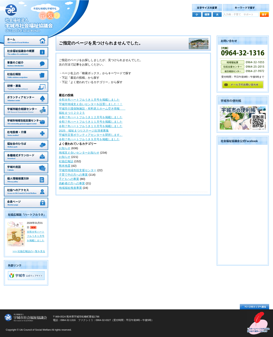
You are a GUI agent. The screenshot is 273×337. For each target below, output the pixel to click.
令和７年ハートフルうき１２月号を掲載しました (91, 117)
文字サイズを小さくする (197, 14)
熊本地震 (64, 165)
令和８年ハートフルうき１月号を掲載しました (35, 236)
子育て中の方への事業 (73, 174)
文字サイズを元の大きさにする (207, 14)
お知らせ (64, 148)
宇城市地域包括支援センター (77, 170)
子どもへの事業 (69, 178)
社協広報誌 (66, 161)
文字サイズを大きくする (217, 14)
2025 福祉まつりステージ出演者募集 (84, 130)
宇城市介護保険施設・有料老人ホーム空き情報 (92, 108)
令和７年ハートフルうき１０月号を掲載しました (91, 126)
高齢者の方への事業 (72, 183)
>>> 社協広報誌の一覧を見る (29, 251)
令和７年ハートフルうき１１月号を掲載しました (91, 121)
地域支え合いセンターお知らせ (79, 152)
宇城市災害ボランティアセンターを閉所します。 (91, 134)
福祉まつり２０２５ (72, 112)
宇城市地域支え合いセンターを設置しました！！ (91, 104)
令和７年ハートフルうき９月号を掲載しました (89, 139)
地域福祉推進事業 (70, 187)
